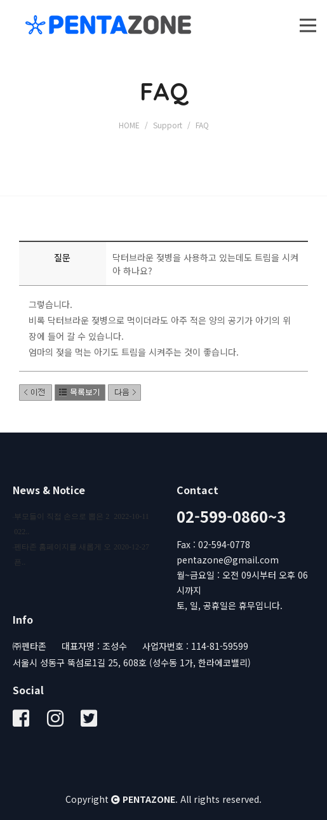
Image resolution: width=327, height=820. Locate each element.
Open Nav (313, 14)
